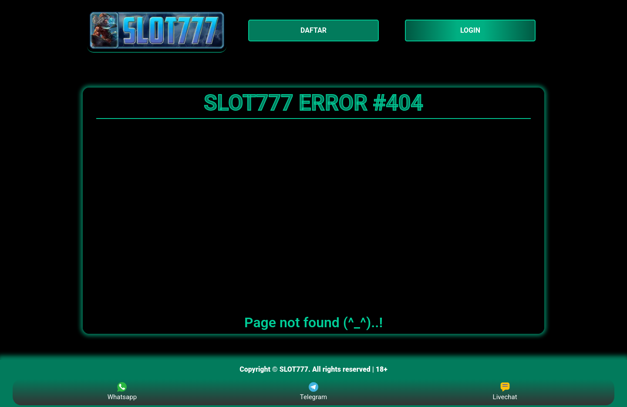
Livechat (505, 391)
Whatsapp (122, 391)
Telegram (313, 391)
